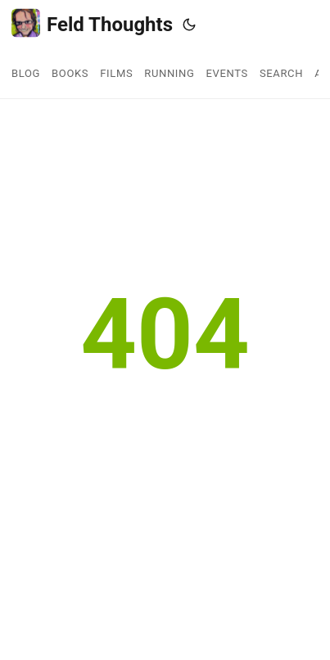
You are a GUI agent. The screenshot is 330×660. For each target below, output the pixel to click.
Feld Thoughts (92, 23)
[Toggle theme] (189, 24)
